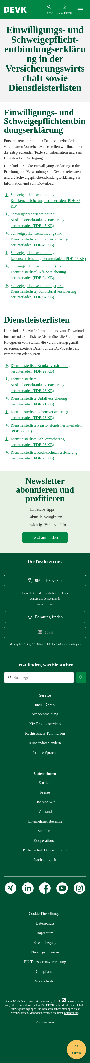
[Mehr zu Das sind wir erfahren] (45, 802)
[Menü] (80, 9)
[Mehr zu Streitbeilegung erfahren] (45, 942)
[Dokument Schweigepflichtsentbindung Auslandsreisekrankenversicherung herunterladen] (45, 220)
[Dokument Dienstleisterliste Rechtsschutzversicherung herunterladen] (45, 455)
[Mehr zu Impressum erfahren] (45, 933)
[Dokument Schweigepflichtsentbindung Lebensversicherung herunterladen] (45, 255)
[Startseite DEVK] (15, 10)
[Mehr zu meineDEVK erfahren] (45, 704)
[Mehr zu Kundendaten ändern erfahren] (45, 743)
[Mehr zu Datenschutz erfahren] (45, 923)
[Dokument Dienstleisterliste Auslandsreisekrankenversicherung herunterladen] (45, 385)
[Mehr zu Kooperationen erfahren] (45, 840)
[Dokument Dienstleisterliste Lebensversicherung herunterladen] (45, 415)
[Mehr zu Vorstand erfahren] (45, 811)
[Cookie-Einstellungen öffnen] (45, 914)
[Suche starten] (81, 677)
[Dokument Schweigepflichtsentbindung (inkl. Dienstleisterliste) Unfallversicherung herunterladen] (45, 239)
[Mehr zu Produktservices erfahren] (45, 724)
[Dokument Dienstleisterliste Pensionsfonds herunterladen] (45, 428)
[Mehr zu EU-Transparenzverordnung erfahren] (45, 962)
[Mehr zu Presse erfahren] (45, 792)
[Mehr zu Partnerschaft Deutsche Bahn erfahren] (45, 850)
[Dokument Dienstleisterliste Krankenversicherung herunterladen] (45, 368)
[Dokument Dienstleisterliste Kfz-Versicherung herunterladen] (45, 442)
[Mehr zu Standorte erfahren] (45, 831)
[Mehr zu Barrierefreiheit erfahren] (45, 981)
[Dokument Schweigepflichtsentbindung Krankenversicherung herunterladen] (45, 200)
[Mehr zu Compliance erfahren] (45, 971)
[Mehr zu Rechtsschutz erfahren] (45, 733)
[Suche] (37, 677)
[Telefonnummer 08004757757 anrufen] (45, 580)
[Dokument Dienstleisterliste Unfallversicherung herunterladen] (45, 401)
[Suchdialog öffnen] (49, 9)
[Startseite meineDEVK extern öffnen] (64, 9)
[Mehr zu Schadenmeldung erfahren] (45, 714)
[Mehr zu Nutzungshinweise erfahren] (45, 952)
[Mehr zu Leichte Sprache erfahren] (45, 753)
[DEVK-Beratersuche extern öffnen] (45, 617)
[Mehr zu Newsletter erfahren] (45, 537)
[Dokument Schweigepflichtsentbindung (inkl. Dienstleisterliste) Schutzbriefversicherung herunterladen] (45, 291)
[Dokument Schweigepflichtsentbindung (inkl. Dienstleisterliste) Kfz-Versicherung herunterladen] (45, 272)
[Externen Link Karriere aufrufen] (45, 783)
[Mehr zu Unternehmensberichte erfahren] (45, 821)
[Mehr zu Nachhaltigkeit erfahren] (45, 860)
